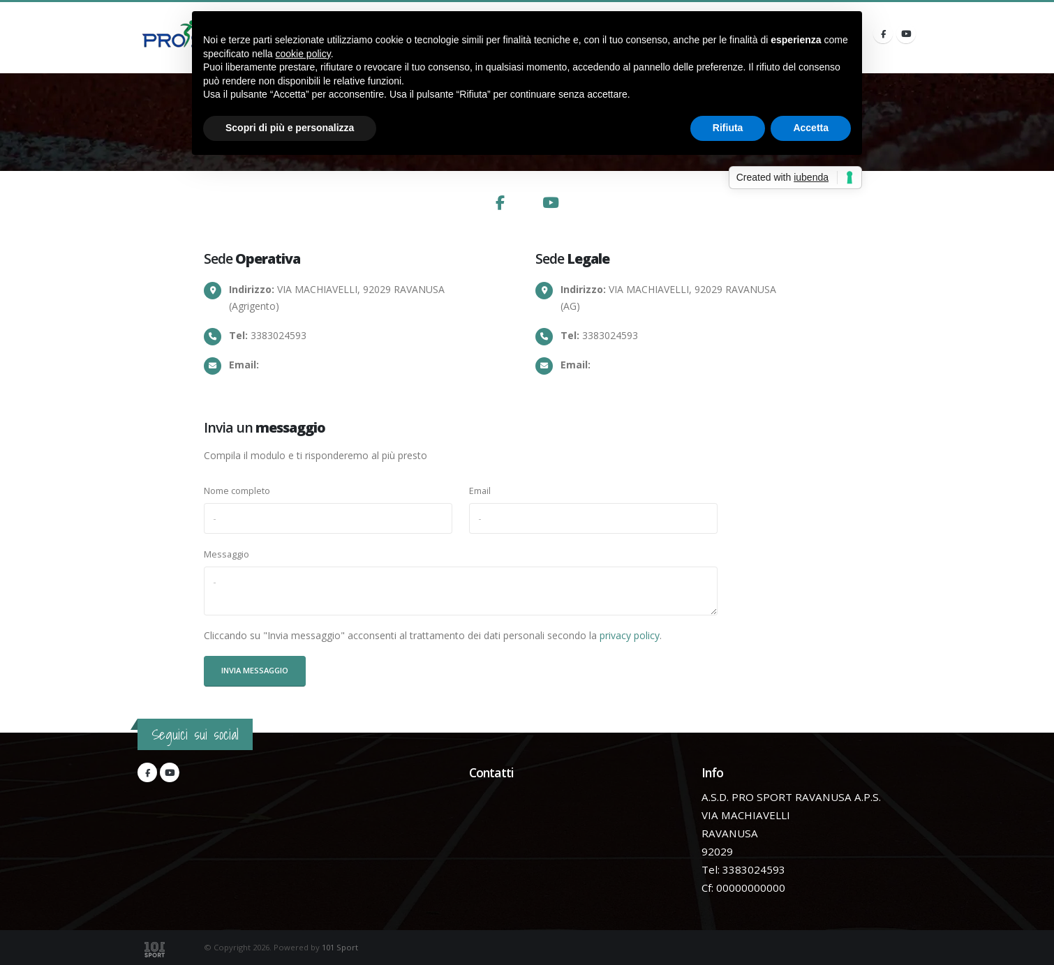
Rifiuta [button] (728, 127)
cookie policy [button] (303, 53)
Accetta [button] (811, 127)
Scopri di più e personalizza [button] (289, 127)
